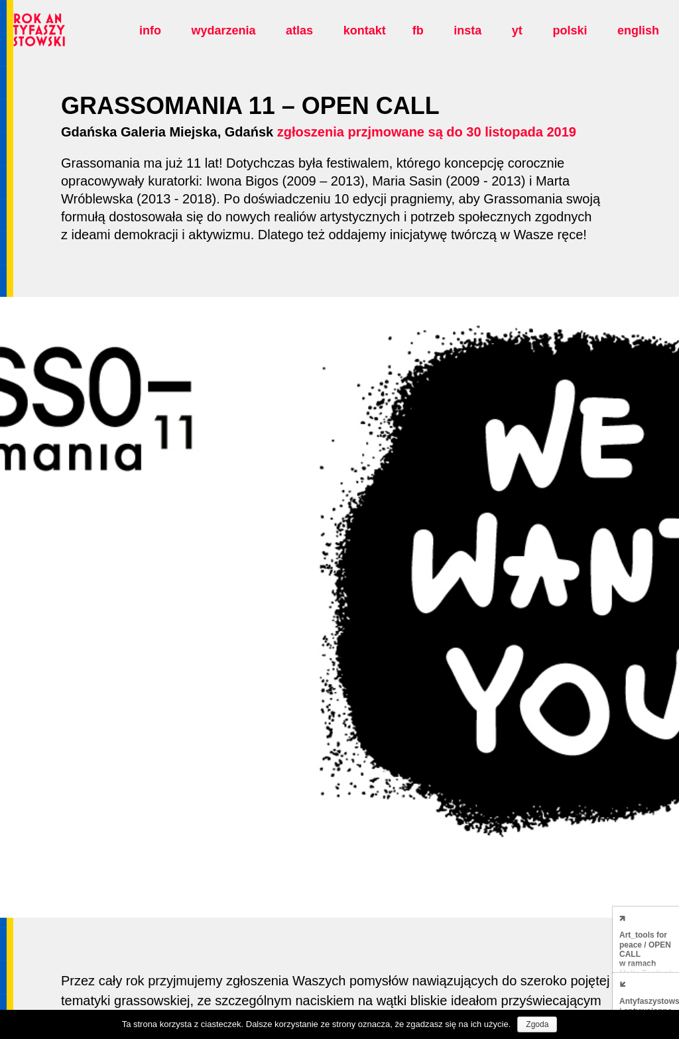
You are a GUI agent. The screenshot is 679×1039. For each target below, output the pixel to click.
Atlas (299, 30)
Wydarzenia (223, 30)
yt (517, 30)
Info (150, 30)
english (638, 30)
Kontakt (364, 30)
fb (418, 30)
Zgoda (537, 1024)
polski (569, 30)
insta (467, 30)
